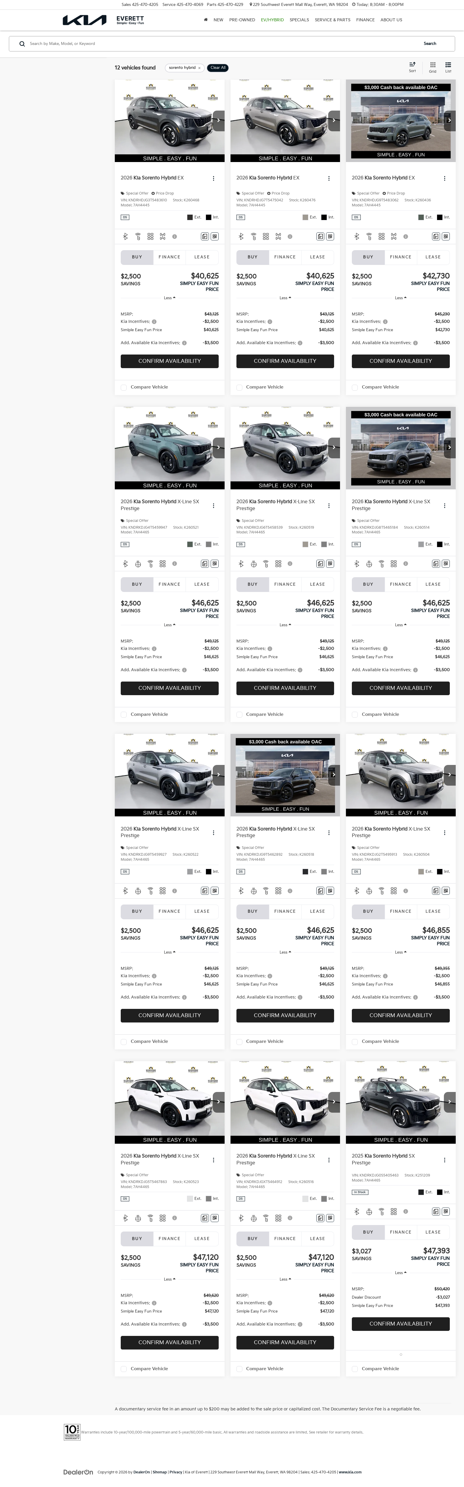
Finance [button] (365, 19)
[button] (219, 121)
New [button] (218, 19)
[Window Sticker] (215, 236)
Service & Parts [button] (332, 19)
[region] (170, 328)
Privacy (176, 1472)
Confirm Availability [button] (169, 361)
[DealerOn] (78, 1472)
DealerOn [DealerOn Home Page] (141, 1472)
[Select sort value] (414, 68)
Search (430, 43)
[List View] (448, 68)
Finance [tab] (170, 257)
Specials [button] (299, 19)
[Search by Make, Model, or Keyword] (223, 44)
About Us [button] (391, 19)
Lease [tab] (202, 257)
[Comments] (205, 236)
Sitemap (160, 1472)
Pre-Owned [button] (242, 19)
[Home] (206, 20)
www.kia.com (350, 1472)
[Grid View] (431, 68)
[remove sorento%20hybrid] (185, 68)
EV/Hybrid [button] (272, 19)
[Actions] (213, 178)
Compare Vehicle (149, 387)
